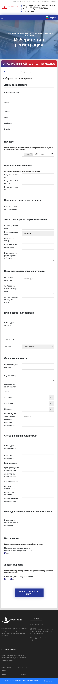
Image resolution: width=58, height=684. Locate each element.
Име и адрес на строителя (10, 324)
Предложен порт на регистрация (10, 207)
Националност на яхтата (11, 233)
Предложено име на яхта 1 (11, 175)
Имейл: (7, 129)
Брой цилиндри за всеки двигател (11, 469)
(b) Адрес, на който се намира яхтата (10, 288)
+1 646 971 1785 (28, 11)
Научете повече (32, 680)
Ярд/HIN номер (10, 376)
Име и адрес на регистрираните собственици (10, 255)
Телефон (7, 112)
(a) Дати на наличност (8, 278)
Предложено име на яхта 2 (11, 182)
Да (30, 551)
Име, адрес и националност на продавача (11, 522)
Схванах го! (48, 681)
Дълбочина (8, 403)
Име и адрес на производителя (10, 447)
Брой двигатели (10, 463)
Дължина (8, 397)
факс (6, 117)
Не (6, 553)
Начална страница (11, 72)
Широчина (8, 409)
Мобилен (8, 123)
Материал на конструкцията (10, 385)
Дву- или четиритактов (9, 487)
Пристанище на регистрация (10, 245)
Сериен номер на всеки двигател (11, 499)
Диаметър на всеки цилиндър (10, 475)
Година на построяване (9, 424)
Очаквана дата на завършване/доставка (11, 416)
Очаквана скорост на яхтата (11, 493)
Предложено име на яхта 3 (11, 188)
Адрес (6, 102)
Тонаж (6, 392)
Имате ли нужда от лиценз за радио (19, 578)
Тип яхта (7, 347)
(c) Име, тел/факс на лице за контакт (11, 299)
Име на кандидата (11, 92)
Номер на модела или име (11, 365)
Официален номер (9, 239)
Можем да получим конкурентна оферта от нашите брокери (18, 551)
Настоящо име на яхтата (11, 227)
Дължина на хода (11, 481)
